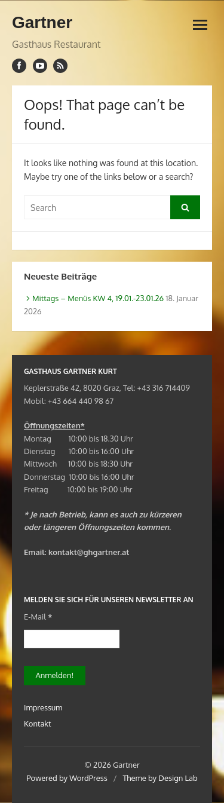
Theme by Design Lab (159, 778)
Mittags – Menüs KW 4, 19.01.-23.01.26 (98, 298)
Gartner (42, 22)
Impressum (43, 707)
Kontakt (37, 723)
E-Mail (38, 616)
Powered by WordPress (67, 778)
